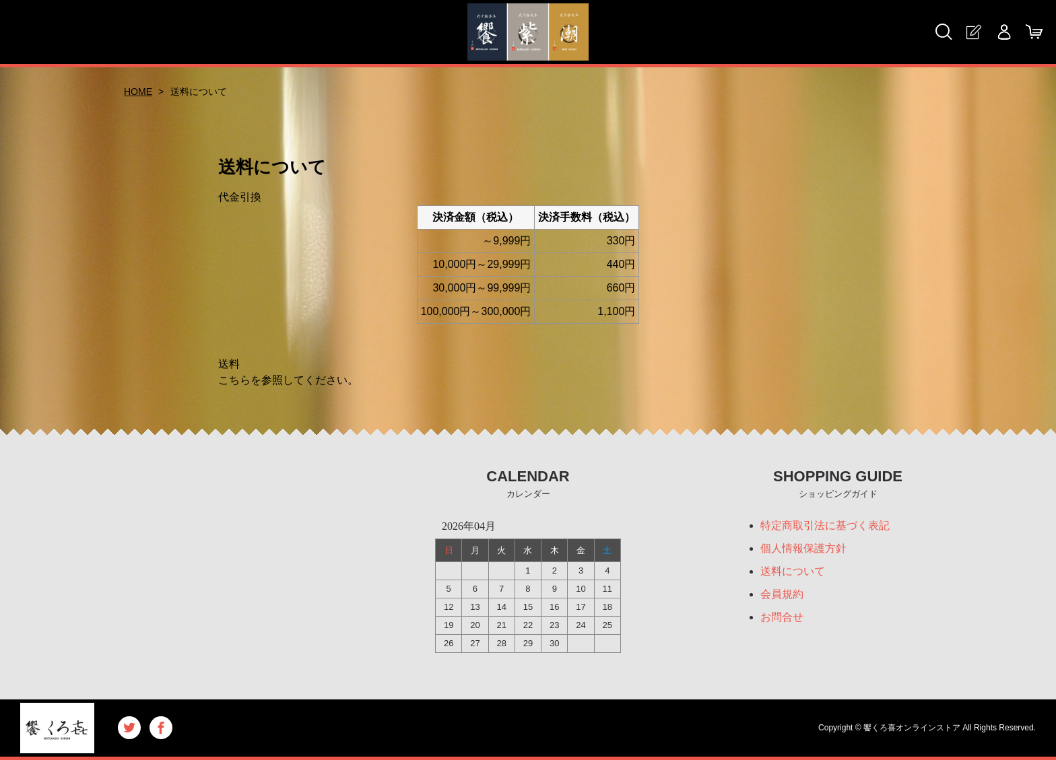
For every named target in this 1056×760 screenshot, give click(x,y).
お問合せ (781, 617)
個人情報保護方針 (803, 548)
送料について (792, 571)
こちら (234, 380)
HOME (138, 91)
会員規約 (781, 594)
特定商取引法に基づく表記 (825, 525)
